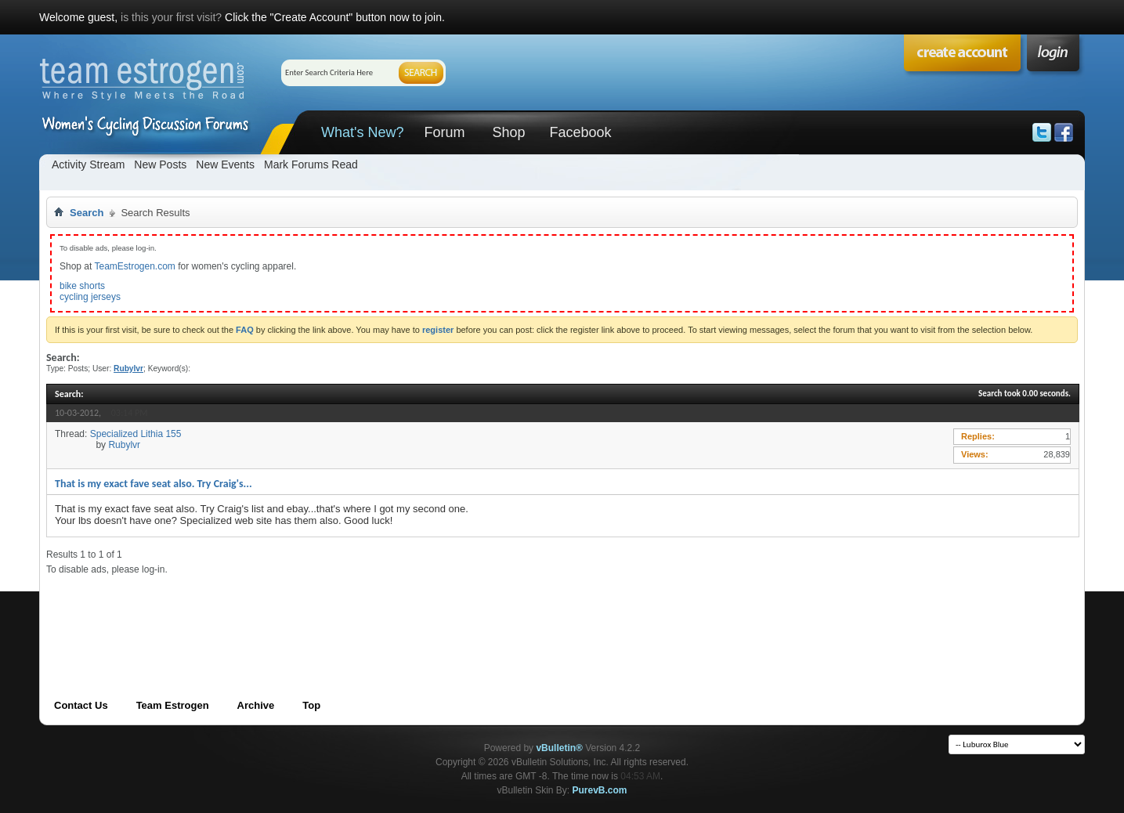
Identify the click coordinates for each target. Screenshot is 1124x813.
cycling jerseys (90, 296)
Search (86, 213)
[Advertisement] (331, 611)
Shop (508, 132)
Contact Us (81, 705)
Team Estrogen (172, 705)
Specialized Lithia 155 (136, 433)
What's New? (362, 132)
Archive (256, 705)
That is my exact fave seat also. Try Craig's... (153, 483)
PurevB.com (600, 790)
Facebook (580, 132)
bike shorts (82, 285)
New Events (225, 164)
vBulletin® (559, 748)
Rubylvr (124, 444)
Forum (444, 132)
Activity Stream (88, 164)
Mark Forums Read (311, 164)
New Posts (160, 164)
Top (311, 705)
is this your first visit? (171, 17)
